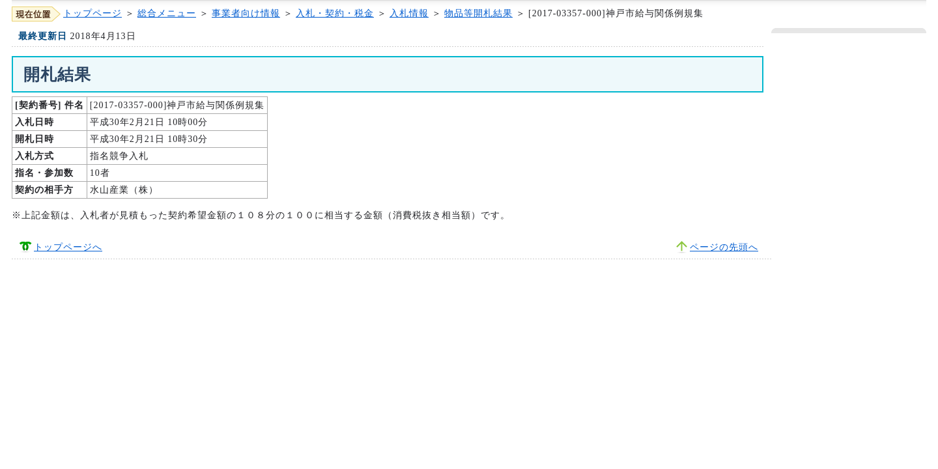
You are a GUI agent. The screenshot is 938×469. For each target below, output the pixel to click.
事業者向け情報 (246, 13)
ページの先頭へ (724, 247)
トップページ (92, 13)
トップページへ (68, 247)
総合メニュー (166, 13)
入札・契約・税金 (335, 13)
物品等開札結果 (478, 13)
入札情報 (409, 13)
